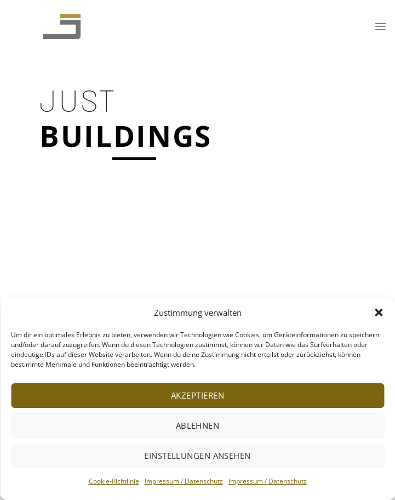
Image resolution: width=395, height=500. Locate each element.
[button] (378, 312)
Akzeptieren (197, 395)
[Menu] (380, 26)
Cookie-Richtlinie (114, 481)
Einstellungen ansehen (197, 455)
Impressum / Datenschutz (184, 481)
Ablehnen (198, 425)
